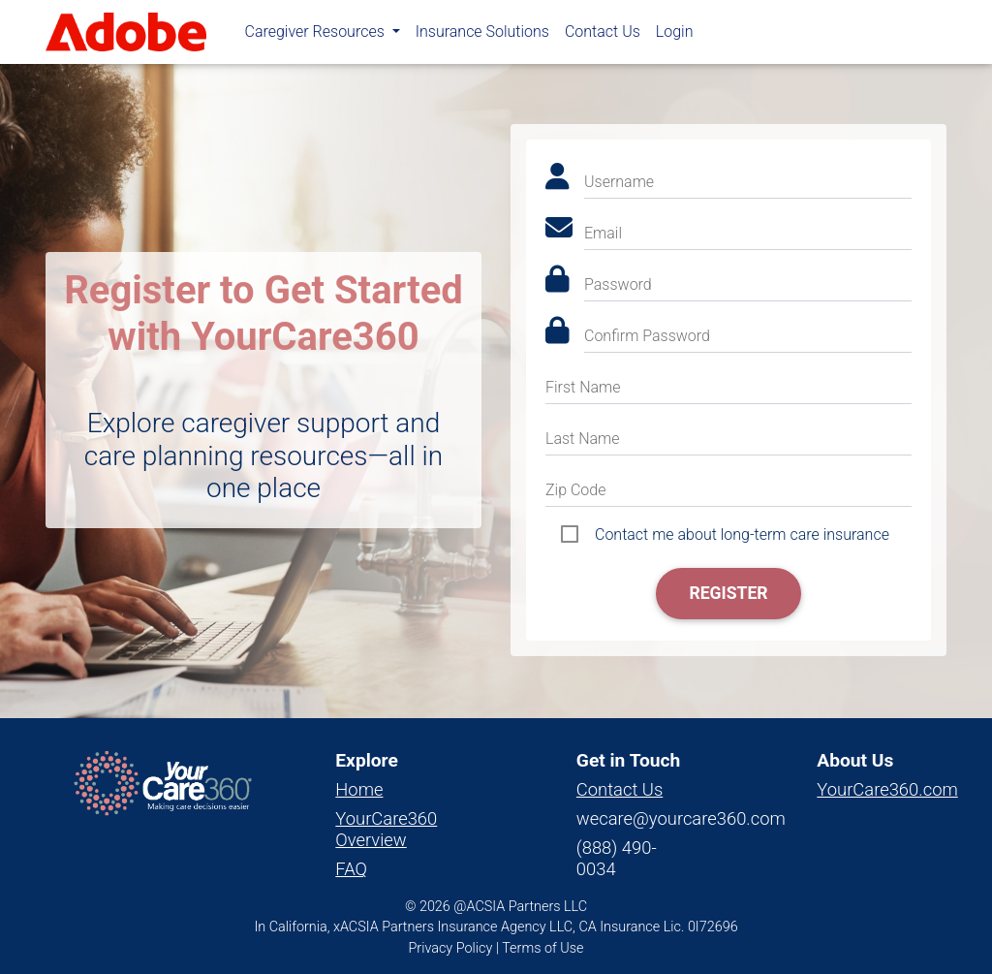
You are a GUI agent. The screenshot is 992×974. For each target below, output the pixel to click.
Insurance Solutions (482, 35)
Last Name (582, 438)
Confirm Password (647, 336)
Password (618, 284)
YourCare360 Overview (386, 829)
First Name (583, 387)
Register (728, 593)
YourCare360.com (887, 789)
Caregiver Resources (316, 35)
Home (359, 789)
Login (675, 35)
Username (619, 182)
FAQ (351, 869)
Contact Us (602, 35)
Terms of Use (542, 948)
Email (603, 233)
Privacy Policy (451, 948)
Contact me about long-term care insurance (742, 534)
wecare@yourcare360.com (681, 818)
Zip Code (575, 490)
